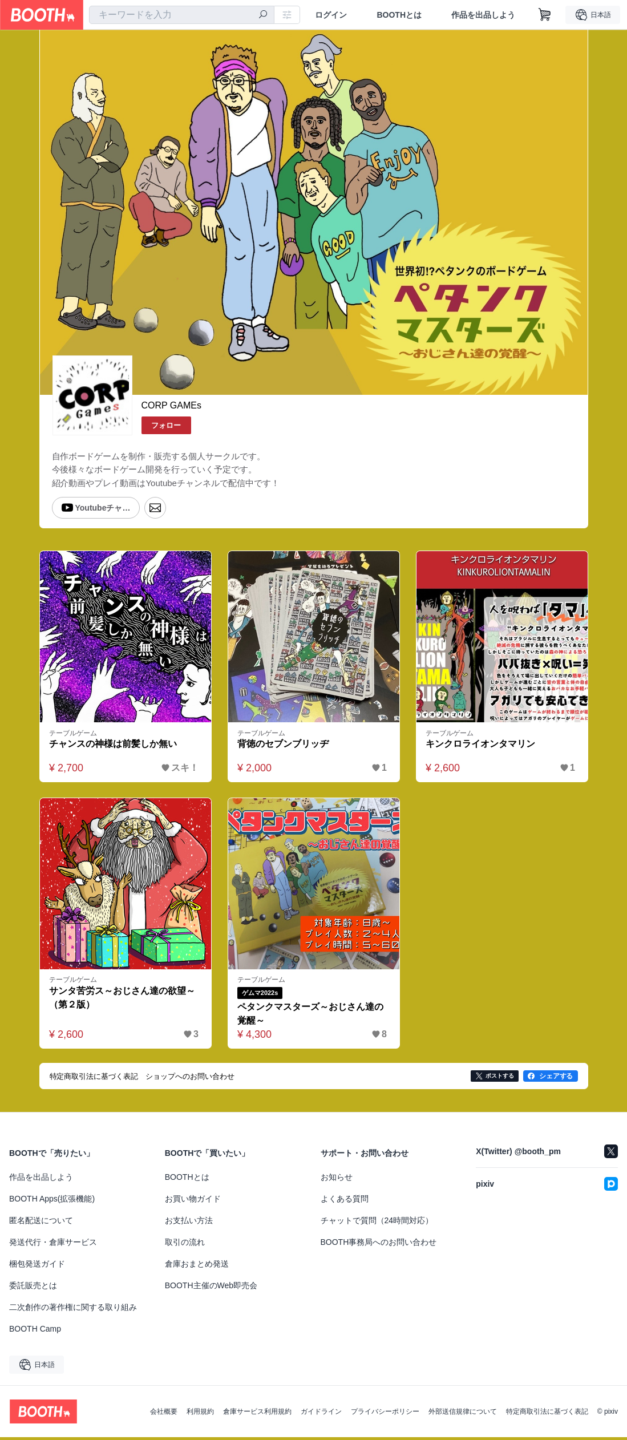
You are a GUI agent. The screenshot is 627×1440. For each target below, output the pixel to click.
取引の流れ (185, 1244)
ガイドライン (321, 1414)
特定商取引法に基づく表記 (547, 1414)
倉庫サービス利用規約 (257, 1414)
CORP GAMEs (171, 406)
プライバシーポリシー (385, 1414)
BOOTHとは (399, 15)
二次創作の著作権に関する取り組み (73, 1309)
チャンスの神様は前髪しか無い (113, 746)
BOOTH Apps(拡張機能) (52, 1201)
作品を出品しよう (483, 15)
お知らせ (337, 1179)
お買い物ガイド (193, 1201)
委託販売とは (33, 1288)
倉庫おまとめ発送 (197, 1266)
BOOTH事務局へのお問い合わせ (379, 1244)
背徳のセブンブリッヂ (283, 746)
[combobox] (181, 15)
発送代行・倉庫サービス (53, 1244)
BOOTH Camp (35, 1331)
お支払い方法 (189, 1223)
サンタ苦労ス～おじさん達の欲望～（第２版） (123, 1000)
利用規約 (200, 1414)
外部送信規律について (462, 1414)
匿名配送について (41, 1223)
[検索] (263, 15)
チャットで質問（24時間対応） (377, 1223)
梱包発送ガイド (37, 1266)
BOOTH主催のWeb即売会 (211, 1288)
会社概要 (163, 1414)
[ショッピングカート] (545, 15)
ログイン (331, 15)
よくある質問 (345, 1201)
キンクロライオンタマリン (481, 746)
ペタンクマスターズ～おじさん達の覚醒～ (311, 1016)
